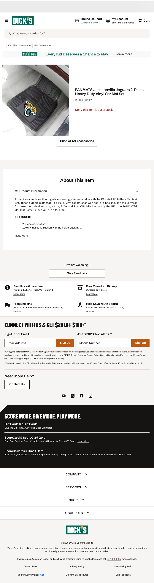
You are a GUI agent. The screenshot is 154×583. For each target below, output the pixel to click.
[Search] (80, 33)
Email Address (16, 343)
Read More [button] (21, 235)
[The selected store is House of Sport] (88, 20)
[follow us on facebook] (81, 396)
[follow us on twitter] (72, 396)
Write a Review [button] (83, 99)
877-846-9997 (114, 559)
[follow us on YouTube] (63, 396)
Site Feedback (123, 575)
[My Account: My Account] (120, 20)
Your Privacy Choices (28, 575)
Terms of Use (30, 566)
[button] (77, 141)
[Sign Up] (65, 343)
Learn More (124, 54)
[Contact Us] (17, 384)
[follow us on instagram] (90, 396)
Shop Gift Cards (44, 428)
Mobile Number (89, 343)
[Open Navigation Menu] (6, 20)
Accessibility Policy (123, 566)
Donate (90, 311)
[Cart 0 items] (144, 20)
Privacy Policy (77, 566)
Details (17, 311)
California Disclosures (77, 575)
